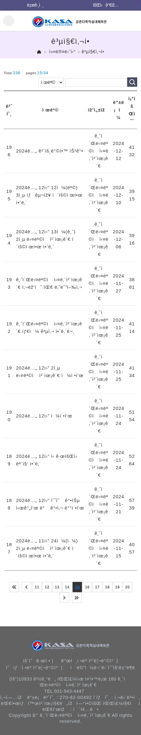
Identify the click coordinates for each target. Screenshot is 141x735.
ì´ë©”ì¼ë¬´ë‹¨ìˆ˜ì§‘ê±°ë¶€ (102, 667)
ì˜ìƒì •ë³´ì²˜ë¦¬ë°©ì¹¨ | (34, 667)
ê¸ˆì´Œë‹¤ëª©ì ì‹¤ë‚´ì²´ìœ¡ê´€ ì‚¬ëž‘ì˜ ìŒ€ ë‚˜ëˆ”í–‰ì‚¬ (49, 283)
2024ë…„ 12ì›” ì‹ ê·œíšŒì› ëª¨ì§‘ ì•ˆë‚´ (48, 459)
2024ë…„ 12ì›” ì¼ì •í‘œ (44, 415)
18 (107, 587)
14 (67, 587)
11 (37, 587)
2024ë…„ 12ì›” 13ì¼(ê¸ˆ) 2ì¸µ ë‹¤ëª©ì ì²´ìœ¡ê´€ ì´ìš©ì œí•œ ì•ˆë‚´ (46, 239)
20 (127, 587)
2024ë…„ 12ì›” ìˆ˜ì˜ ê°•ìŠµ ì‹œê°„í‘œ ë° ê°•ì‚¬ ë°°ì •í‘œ (50, 504)
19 (117, 587)
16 (87, 587)
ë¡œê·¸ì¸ (35, 5)
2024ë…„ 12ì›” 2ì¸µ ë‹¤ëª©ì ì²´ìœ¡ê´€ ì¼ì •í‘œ (50, 371)
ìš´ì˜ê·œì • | (38, 660)
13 (57, 587)
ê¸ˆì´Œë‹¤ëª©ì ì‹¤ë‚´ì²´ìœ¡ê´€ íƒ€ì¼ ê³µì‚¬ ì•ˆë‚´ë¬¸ (49, 327)
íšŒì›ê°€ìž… (106, 5)
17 (97, 587)
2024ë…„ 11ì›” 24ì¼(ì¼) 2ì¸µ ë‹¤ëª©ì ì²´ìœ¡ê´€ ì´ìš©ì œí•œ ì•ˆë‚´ (47, 548)
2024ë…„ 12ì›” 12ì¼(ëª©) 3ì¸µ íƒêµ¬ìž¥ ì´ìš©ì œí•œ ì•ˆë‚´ (49, 195)
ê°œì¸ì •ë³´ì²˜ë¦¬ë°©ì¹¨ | (89, 660)
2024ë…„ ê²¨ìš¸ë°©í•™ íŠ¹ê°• (49, 150)
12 (47, 587)
